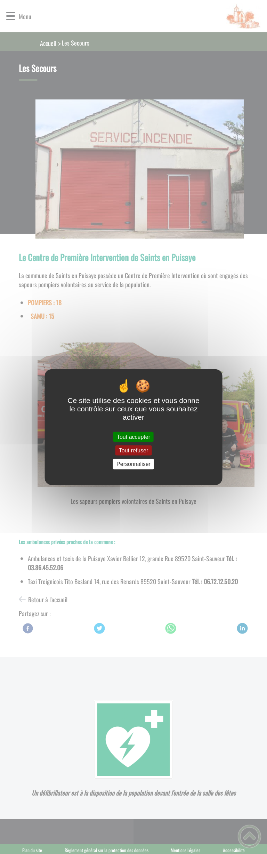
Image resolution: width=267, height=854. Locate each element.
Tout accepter (133, 437)
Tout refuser (133, 450)
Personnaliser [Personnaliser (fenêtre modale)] (133, 464)
